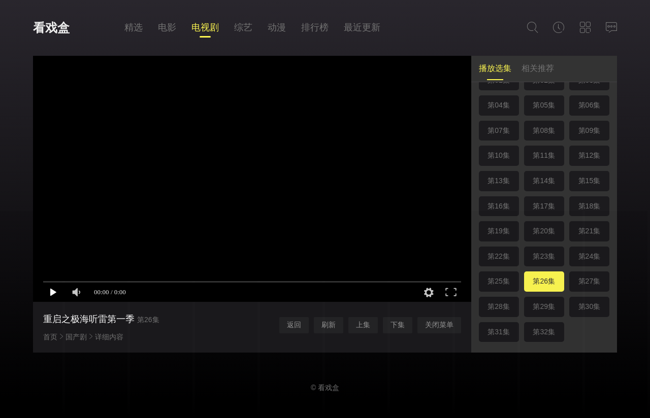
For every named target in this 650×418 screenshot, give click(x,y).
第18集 (589, 206)
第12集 (589, 155)
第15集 (589, 181)
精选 (133, 27)
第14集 (544, 181)
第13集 (499, 181)
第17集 (544, 206)
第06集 (589, 105)
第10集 (499, 155)
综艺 (243, 27)
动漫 (277, 27)
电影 (167, 27)
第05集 (544, 105)
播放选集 (495, 68)
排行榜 (315, 27)
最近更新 (362, 27)
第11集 (544, 155)
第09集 (589, 130)
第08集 (544, 130)
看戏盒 (51, 27)
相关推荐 (538, 68)
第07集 (499, 130)
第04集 (499, 105)
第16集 (499, 206)
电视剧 (205, 27)
